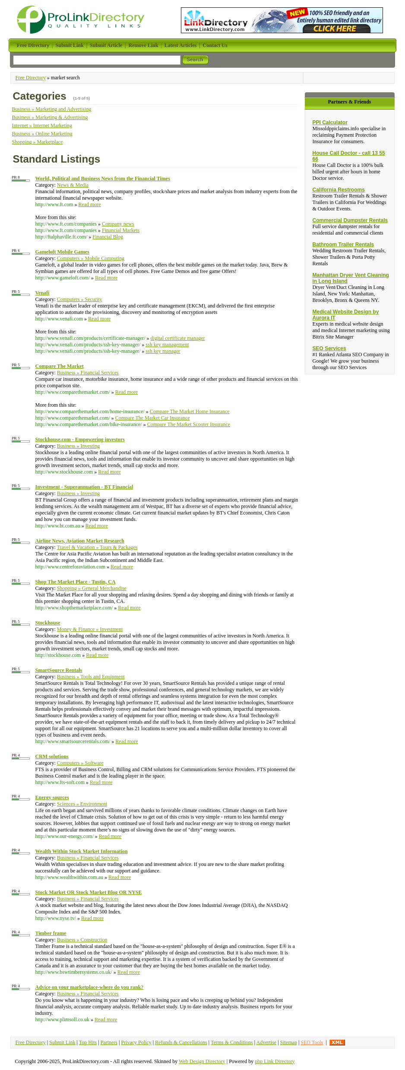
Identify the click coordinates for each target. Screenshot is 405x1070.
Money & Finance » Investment (90, 629)
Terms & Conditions (232, 1042)
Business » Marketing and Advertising (51, 109)
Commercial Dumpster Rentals (350, 220)
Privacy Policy (136, 1042)
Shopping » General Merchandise (92, 588)
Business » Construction (82, 940)
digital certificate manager (178, 338)
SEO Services (329, 348)
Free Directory (30, 78)
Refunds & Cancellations (181, 1042)
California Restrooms (339, 190)
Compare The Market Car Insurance (152, 418)
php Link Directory (275, 1061)
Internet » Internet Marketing (42, 125)
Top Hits (88, 1042)
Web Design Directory (202, 1061)
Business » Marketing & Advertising (50, 117)
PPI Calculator (330, 122)
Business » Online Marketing (42, 134)
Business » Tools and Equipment (91, 677)
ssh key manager (163, 351)
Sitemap (288, 1042)
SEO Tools (312, 1042)
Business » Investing (78, 446)
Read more (89, 204)
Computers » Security (79, 299)
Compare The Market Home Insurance (190, 411)
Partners (109, 1042)
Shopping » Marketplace (37, 142)
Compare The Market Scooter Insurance (188, 424)
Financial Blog (107, 237)
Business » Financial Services (88, 373)
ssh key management (167, 345)
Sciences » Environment (82, 804)
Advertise (266, 1042)
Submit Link (62, 1042)
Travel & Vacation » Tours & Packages (97, 547)
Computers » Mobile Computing (90, 258)
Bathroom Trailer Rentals (343, 245)
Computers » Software (80, 763)
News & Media (73, 185)
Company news (118, 224)
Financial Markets (120, 230)
